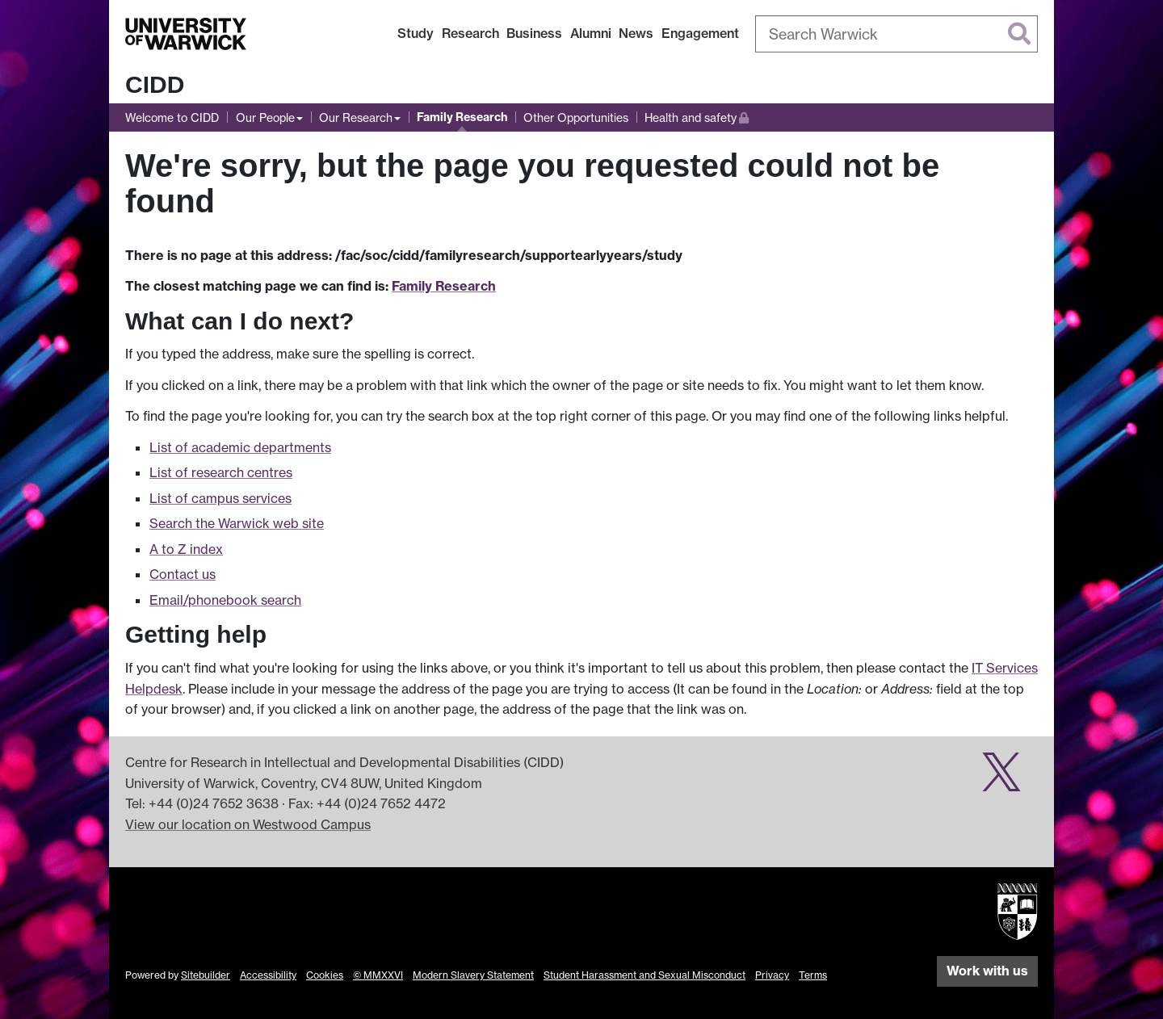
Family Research (462, 117)
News (636, 33)
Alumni (590, 33)
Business (534, 33)
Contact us (182, 574)
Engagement (700, 33)
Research (470, 33)
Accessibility (268, 975)
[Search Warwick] (896, 33)
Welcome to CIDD (172, 117)
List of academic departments (240, 447)
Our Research (356, 117)
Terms (813, 975)
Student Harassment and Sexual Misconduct (644, 975)
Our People (265, 117)
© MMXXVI (378, 975)
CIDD (154, 84)
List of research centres (220, 472)
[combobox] (896, 33)
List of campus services (220, 498)
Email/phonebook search (225, 600)
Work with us (987, 970)
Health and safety (696, 115)
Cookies (324, 975)
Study (415, 33)
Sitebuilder (205, 975)
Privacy (772, 975)
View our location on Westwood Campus (248, 824)
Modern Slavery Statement (473, 975)
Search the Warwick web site (236, 523)
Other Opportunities (575, 117)
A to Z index (186, 549)
